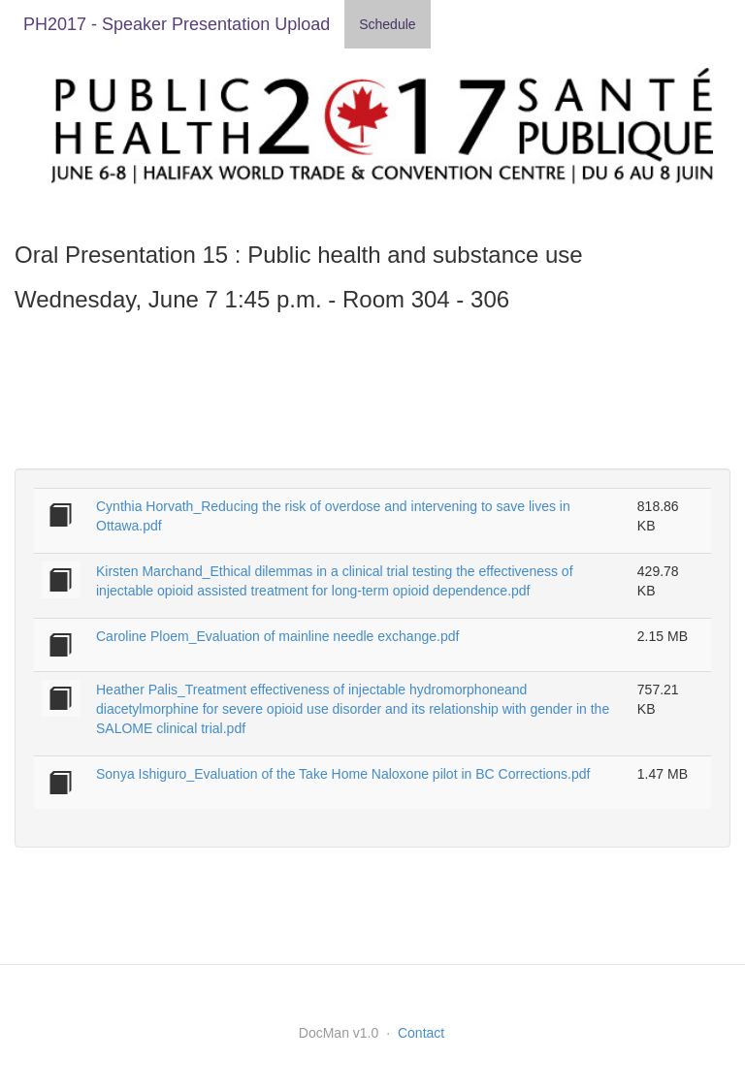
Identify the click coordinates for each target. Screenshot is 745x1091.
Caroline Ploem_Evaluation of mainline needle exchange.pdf (277, 636)
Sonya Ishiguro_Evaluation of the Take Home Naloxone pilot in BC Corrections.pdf (343, 774)
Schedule (387, 24)
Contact (421, 1033)
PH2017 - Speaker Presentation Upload (176, 24)
